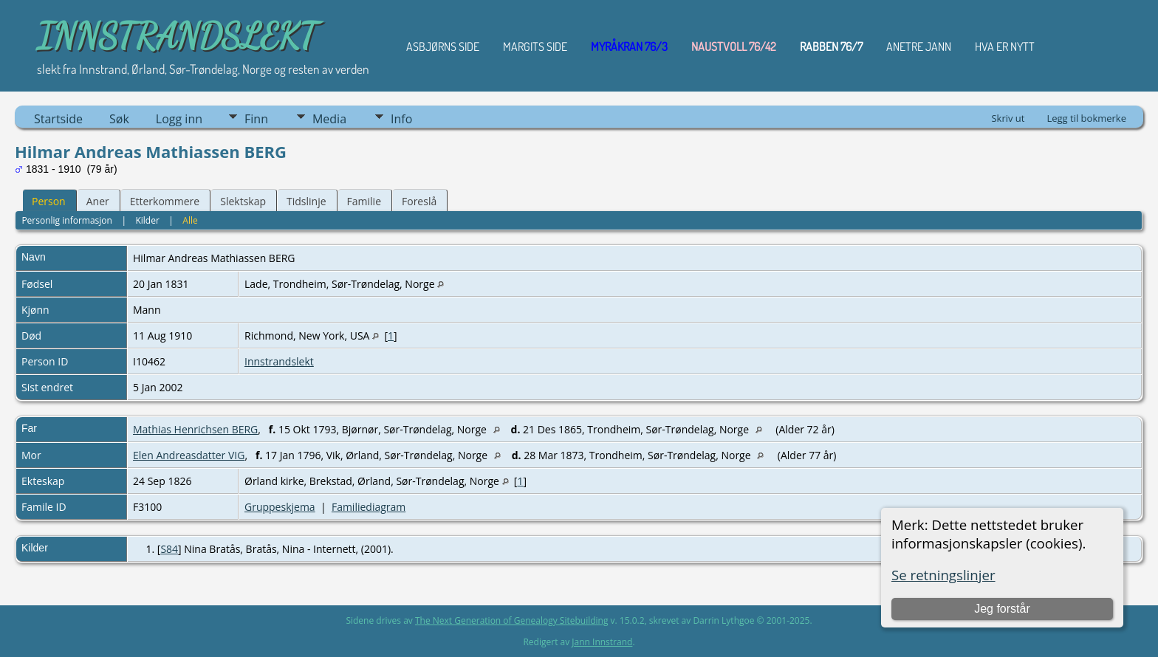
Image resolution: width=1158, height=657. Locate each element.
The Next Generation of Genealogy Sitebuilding (512, 620)
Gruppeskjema (279, 507)
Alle (189, 220)
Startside (58, 119)
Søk (119, 119)
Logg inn (179, 119)
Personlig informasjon (66, 220)
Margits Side (535, 46)
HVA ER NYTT (1005, 46)
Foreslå (419, 201)
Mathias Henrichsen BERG (195, 429)
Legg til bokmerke (1086, 118)
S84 (169, 549)
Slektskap (243, 201)
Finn (256, 119)
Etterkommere (165, 201)
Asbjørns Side (442, 46)
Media (329, 119)
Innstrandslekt (279, 361)
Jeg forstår (1002, 608)
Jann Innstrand (602, 642)
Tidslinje (306, 201)
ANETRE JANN (918, 46)
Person (49, 201)
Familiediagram (368, 507)
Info (401, 119)
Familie (364, 201)
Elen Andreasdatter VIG (188, 455)
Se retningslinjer (943, 574)
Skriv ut (1007, 118)
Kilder (147, 220)
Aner (97, 201)
